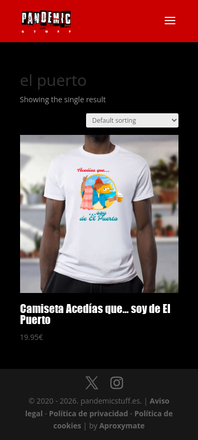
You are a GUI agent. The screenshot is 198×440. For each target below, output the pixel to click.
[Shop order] (132, 120)
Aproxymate (122, 426)
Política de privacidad (88, 413)
